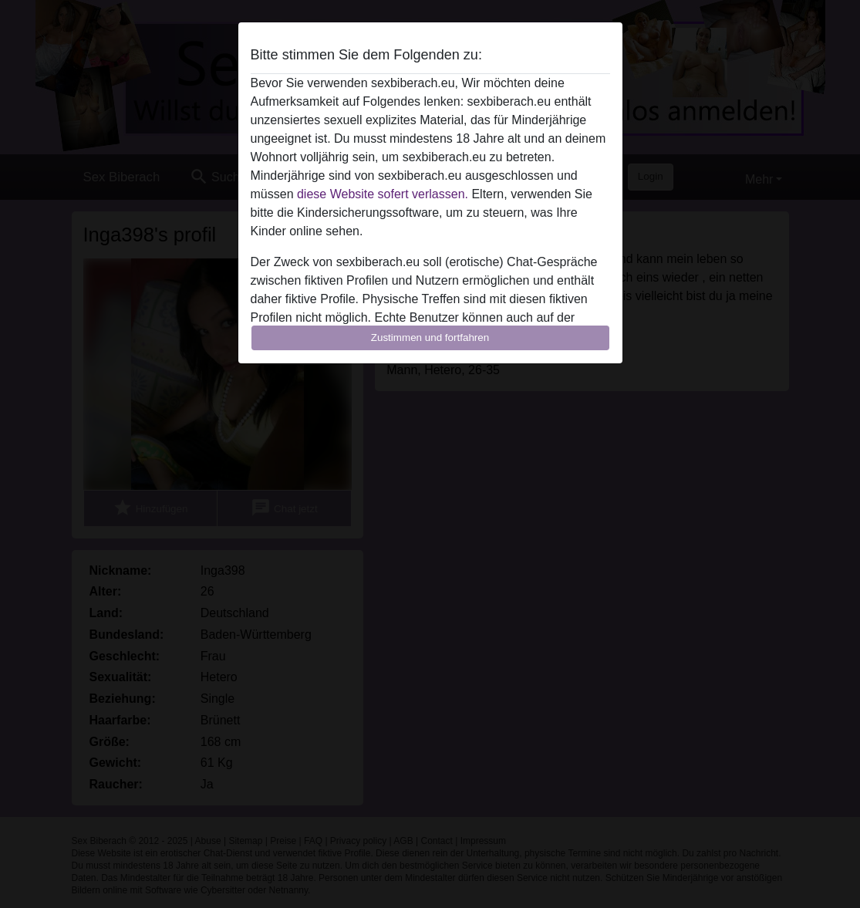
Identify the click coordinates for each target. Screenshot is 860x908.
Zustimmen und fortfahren (430, 337)
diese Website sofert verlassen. (382, 194)
